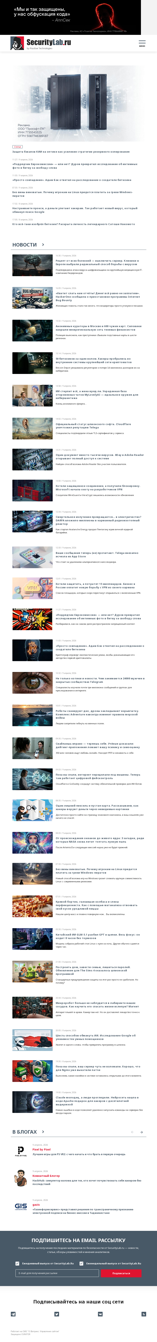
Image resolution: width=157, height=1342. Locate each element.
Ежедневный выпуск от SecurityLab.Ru (48, 1263)
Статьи (17, 146)
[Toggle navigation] (142, 43)
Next (142, 1132)
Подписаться (121, 1273)
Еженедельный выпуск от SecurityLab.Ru (113, 1263)
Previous (132, 1132)
